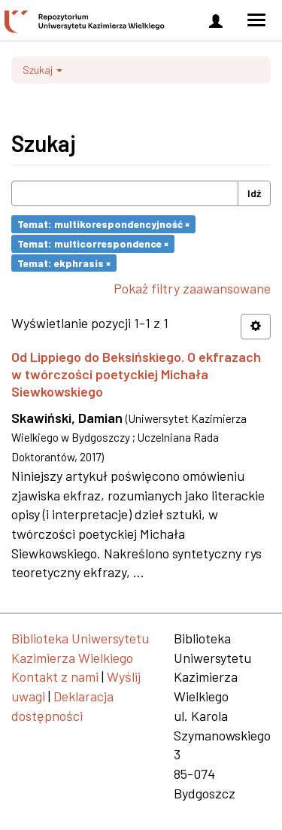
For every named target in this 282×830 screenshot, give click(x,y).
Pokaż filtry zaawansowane (192, 288)
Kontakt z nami (55, 676)
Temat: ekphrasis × (64, 262)
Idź (254, 193)
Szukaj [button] (42, 69)
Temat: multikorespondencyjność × (103, 223)
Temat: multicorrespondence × (92, 243)
